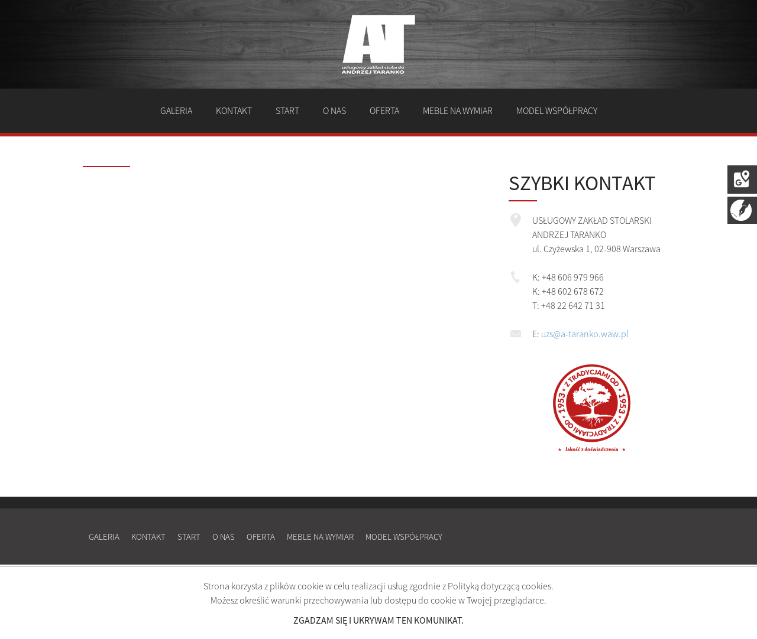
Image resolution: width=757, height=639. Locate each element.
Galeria (176, 110)
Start (287, 110)
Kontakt (234, 110)
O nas (334, 110)
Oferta (384, 110)
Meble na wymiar (458, 110)
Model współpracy (556, 110)
